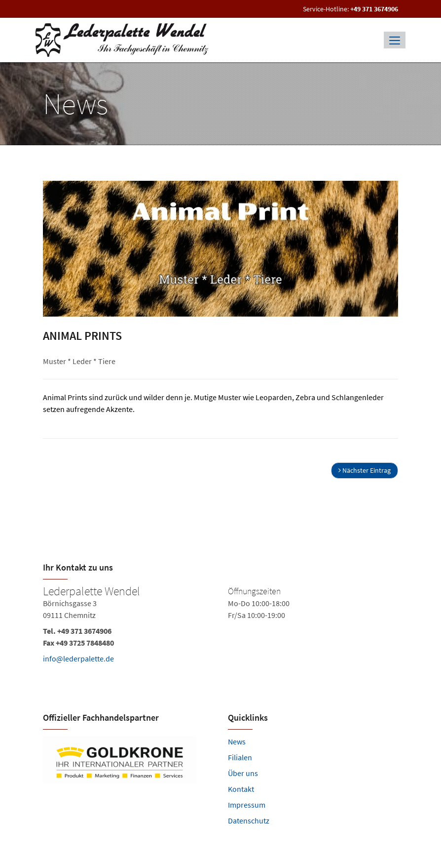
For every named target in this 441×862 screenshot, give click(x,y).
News (237, 741)
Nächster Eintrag (364, 470)
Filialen (240, 757)
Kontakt (241, 789)
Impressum (246, 805)
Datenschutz (248, 820)
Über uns (243, 773)
